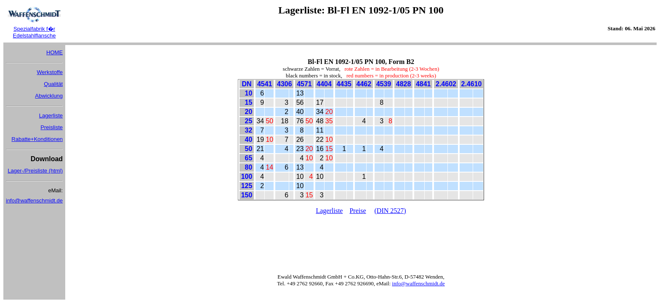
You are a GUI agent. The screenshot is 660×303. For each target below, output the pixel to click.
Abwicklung (49, 96)
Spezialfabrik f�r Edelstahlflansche (34, 32)
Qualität (53, 84)
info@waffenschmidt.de (34, 200)
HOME (54, 52)
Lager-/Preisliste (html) (35, 170)
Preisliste (51, 127)
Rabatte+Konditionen (37, 139)
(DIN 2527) (390, 210)
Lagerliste (51, 115)
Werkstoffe (50, 72)
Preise (357, 210)
